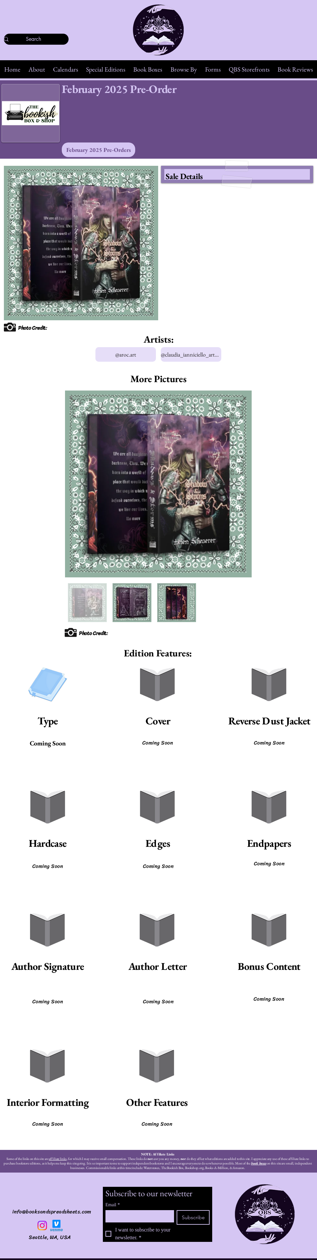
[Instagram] (42, 1225)
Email (112, 1205)
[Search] (33, 39)
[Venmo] (56, 1225)
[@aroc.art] (125, 354)
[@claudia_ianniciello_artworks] (191, 354)
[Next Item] (240, 484)
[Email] (137, 1216)
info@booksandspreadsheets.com (51, 1211)
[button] (36, 69)
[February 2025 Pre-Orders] (98, 149)
